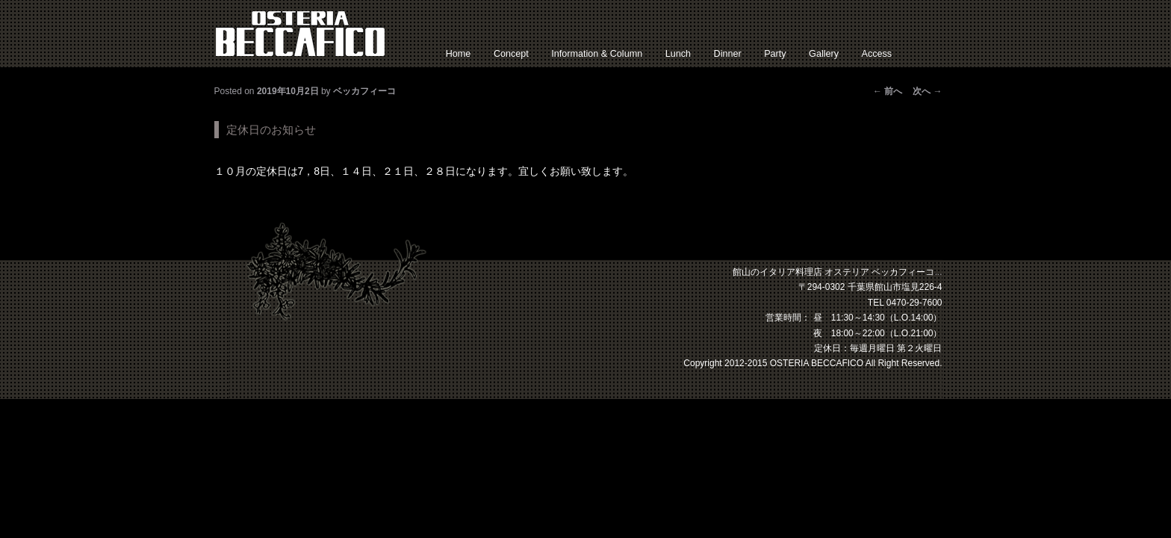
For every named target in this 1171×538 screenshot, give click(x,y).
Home (458, 54)
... (938, 272)
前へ (887, 91)
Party (775, 54)
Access (877, 54)
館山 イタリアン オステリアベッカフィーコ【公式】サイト (300, 33)
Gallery (824, 54)
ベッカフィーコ (364, 91)
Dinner (728, 54)
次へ (927, 91)
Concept (511, 54)
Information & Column (596, 54)
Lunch (678, 54)
